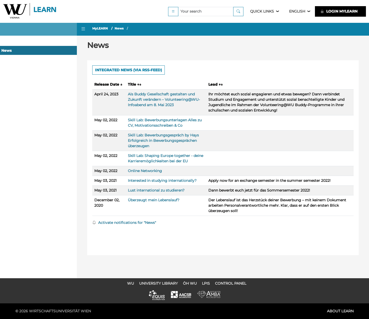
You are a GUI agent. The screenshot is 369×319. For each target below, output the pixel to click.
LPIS (206, 283)
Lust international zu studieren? (156, 190)
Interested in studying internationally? (162, 180)
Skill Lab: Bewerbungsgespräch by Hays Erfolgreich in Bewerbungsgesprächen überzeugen (163, 140)
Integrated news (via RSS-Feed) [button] (128, 70)
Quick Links (262, 11)
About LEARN (340, 311)
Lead (215, 84)
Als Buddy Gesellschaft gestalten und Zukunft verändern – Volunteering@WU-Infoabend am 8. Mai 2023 (164, 99)
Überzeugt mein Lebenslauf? (153, 200)
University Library (158, 283)
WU (130, 283)
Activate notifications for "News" (124, 222)
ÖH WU (190, 283)
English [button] (297, 11)
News (6, 50)
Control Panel (230, 283)
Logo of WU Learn (30, 11)
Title (134, 84)
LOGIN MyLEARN (338, 11)
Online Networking (145, 170)
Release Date (108, 84)
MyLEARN (100, 28)
